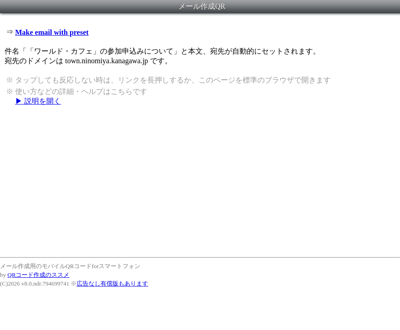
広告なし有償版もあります (112, 283)
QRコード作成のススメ (38, 274)
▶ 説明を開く (38, 101)
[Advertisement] (200, 181)
